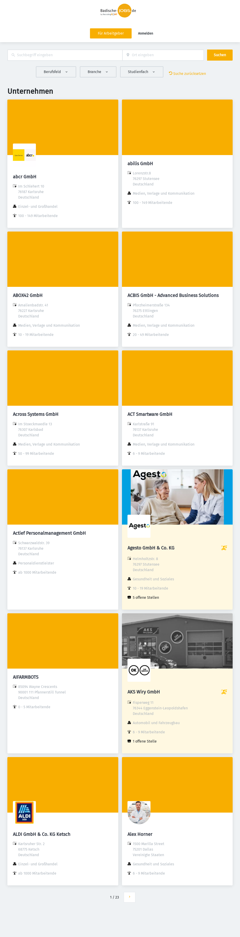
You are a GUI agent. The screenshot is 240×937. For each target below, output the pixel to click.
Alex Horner (139, 834)
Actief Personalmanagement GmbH (49, 533)
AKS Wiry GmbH (143, 692)
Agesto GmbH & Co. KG (150, 548)
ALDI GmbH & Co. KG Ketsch (41, 834)
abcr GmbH (24, 176)
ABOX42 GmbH (28, 295)
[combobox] (64, 55)
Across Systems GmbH (35, 414)
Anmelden (145, 33)
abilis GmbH (140, 163)
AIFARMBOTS (25, 677)
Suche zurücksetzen (187, 73)
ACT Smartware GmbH (149, 414)
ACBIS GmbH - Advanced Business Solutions (173, 295)
